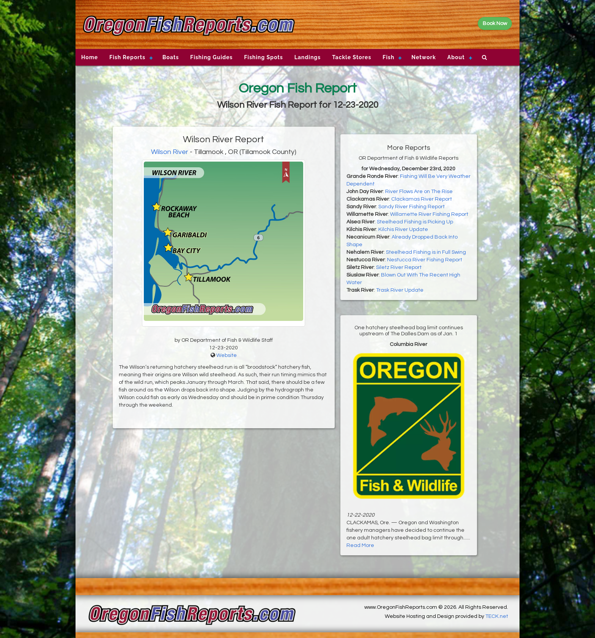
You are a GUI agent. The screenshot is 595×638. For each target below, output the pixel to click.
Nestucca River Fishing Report (424, 259)
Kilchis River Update (403, 229)
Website (226, 355)
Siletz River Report (399, 267)
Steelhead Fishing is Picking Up (415, 222)
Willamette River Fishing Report (429, 214)
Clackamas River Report (421, 199)
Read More (360, 545)
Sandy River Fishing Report (411, 206)
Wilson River (169, 152)
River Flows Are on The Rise (419, 191)
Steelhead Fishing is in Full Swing (426, 252)
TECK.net (496, 616)
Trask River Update (399, 290)
